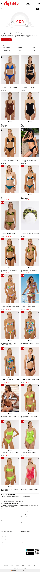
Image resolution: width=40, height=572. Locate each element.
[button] (8, 121)
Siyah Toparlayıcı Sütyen (26, 516)
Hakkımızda (23, 540)
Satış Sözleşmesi (4, 542)
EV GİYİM (20, 47)
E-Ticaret (16, 570)
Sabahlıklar (3, 530)
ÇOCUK (33, 50)
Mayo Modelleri (4, 514)
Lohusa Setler (4, 526)
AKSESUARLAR (7, 50)
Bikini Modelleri (4, 516)
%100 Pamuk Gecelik (25, 524)
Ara (38, 8)
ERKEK (20, 50)
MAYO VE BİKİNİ (6, 47)
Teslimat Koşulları (4, 544)
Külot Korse (23, 526)
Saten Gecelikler (4, 524)
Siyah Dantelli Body (25, 522)
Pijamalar (3, 520)
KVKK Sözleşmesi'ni (7, 501)
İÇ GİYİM (33, 47)
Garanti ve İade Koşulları (6, 540)
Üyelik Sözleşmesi (5, 538)
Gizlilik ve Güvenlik (5, 546)
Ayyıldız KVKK (24, 534)
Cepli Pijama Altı (24, 530)
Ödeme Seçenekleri (5, 548)
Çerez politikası (24, 536)
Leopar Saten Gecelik (25, 528)
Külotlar (2, 518)
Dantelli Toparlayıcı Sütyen (27, 514)
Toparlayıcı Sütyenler (5, 522)
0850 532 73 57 (4, 534)
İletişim (22, 542)
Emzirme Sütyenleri (5, 528)
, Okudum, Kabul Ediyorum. (12, 501)
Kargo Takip (3, 536)
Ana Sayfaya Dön (6, 39)
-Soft (12, 570)
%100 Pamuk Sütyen (25, 518)
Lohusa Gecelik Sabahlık (26, 520)
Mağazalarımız (24, 538)
